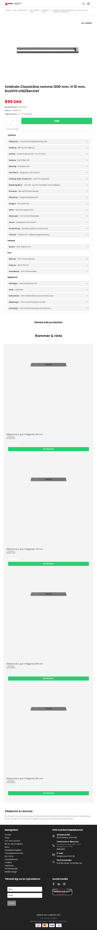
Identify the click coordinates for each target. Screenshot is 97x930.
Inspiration (9, 865)
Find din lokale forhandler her (69, 863)
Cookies (8, 862)
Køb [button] (56, 121)
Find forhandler (13, 129)
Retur (7, 847)
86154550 (61, 849)
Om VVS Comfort (12, 841)
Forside (8, 834)
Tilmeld (12, 903)
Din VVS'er (9, 856)
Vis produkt (48, 449)
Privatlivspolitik (11, 868)
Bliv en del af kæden (14, 844)
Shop (7, 837)
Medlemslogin (11, 872)
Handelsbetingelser (13, 850)
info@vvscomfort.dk (66, 856)
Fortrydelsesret (11, 859)
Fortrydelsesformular (14, 853)
